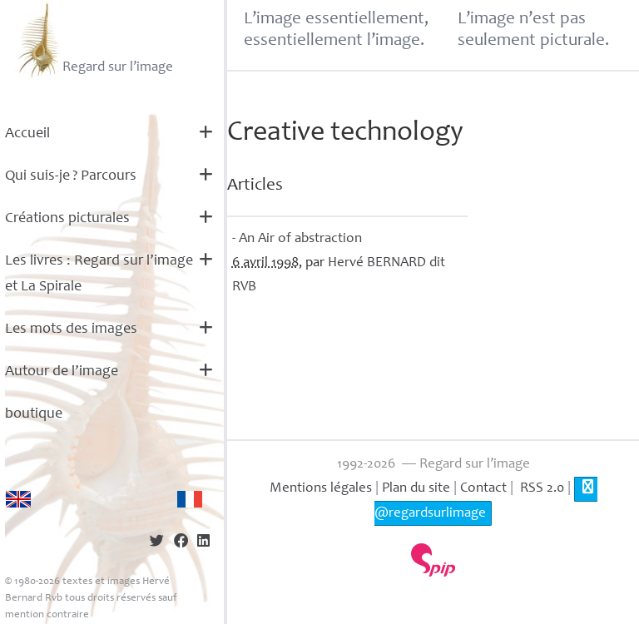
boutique (33, 414)
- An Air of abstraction (297, 239)
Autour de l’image (61, 371)
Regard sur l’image (93, 40)
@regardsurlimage (485, 499)
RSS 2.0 (540, 489)
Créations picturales (67, 218)
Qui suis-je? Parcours (70, 176)
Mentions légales (321, 489)
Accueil (27, 133)
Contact (483, 489)
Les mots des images (71, 329)
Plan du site (416, 489)
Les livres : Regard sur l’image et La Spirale (99, 274)
